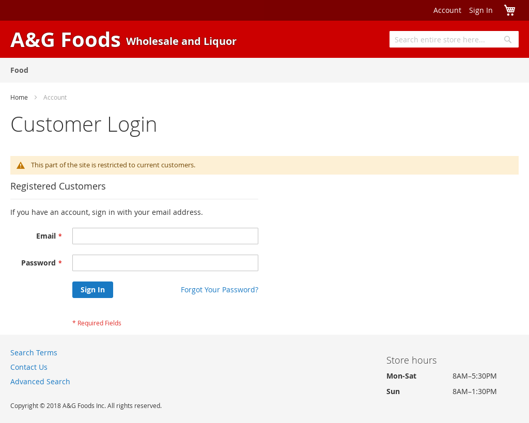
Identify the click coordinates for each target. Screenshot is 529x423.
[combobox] (454, 39)
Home (19, 97)
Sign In (481, 10)
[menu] (264, 70)
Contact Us (29, 367)
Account (447, 10)
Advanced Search (40, 381)
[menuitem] (19, 70)
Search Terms (33, 352)
